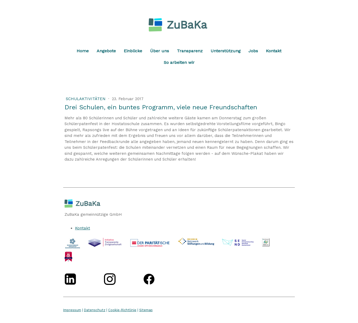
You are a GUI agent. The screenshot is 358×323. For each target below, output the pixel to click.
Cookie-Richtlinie (122, 310)
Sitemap (146, 310)
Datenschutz (94, 310)
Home (83, 50)
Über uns (159, 50)
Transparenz (190, 50)
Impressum (72, 310)
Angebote (106, 50)
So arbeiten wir (179, 62)
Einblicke (133, 50)
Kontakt (273, 50)
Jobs (253, 50)
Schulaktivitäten (86, 98)
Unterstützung (226, 50)
